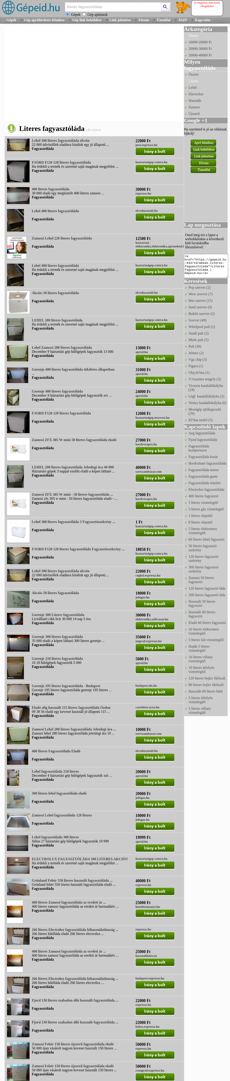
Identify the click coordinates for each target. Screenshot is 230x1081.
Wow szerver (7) (200, 294)
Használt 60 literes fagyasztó (202, 614)
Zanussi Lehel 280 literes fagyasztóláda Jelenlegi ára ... (74, 729)
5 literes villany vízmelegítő (200, 710)
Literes (193, 81)
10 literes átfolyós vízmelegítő (201, 670)
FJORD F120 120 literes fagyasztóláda (61, 162)
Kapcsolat (202, 20)
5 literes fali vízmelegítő (206, 640)
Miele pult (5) (199, 340)
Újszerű (194, 114)
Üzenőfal (163, 20)
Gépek (11, 20)
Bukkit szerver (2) (202, 314)
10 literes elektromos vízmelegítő (204, 631)
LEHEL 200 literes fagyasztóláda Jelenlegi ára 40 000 (73, 467)
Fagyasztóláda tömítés (205, 483)
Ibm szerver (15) (201, 300)
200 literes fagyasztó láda (207, 595)
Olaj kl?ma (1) (199, 372)
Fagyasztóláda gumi (203, 476)
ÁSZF (182, 20)
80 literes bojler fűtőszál (206, 685)
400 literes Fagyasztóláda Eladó (56, 751)
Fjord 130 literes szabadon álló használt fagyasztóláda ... (75, 1000)
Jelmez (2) (196, 353)
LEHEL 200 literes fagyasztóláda (57, 320)
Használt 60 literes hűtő (206, 691)
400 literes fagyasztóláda (50, 189)
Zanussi (194, 107)
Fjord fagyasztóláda (203, 440)
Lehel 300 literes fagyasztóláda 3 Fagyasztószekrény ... (73, 522)
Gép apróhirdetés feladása (44, 20)
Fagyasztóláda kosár (203, 457)
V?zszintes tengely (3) (205, 379)
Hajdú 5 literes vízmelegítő (199, 648)
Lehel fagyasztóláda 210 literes (55, 771)
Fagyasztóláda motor (204, 470)
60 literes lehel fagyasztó (207, 539)
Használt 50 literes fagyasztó (202, 603)
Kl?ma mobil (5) (201, 420)
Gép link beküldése (87, 20)
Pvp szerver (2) (200, 287)
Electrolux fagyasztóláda (206, 489)
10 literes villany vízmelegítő (201, 659)
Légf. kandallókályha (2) (206, 396)
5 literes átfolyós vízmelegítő (201, 700)
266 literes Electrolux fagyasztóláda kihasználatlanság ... (75, 930)
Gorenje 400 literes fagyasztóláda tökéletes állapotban (73, 369)
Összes (193, 35)
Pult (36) (195, 346)
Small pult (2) (199, 333)
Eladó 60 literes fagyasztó (207, 623)
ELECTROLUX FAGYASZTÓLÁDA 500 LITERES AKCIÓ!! (80, 859)
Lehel (193, 87)
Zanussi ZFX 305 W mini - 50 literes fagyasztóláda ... (72, 494)
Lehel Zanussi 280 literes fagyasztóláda (62, 347)
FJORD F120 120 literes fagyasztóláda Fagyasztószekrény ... (78, 549)
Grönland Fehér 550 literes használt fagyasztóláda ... (72, 880)
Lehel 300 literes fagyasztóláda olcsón (61, 140)
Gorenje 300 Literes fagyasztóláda (58, 615)
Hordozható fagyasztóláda (207, 463)
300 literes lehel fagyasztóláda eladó (59, 793)
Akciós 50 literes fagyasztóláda (55, 293)
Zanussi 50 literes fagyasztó (201, 580)
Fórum (143, 20)
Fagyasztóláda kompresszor (199, 448)
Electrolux (196, 94)
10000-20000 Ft (200, 42)
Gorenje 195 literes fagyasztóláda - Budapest (66, 686)
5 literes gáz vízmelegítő (206, 509)
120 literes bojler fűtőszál (207, 678)
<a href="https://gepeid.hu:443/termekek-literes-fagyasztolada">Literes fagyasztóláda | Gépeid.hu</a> (206, 266)
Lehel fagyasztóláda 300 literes (55, 837)
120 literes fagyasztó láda (207, 588)
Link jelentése (120, 20)
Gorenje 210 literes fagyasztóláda (57, 658)
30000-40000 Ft (200, 55)
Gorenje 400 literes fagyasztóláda (57, 391)
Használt (195, 100)
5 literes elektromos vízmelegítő (203, 531)
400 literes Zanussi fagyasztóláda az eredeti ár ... (69, 902)
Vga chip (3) (198, 359)
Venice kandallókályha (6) (207, 403)
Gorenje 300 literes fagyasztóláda (57, 637)
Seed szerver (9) (200, 307)
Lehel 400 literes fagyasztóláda (55, 211)
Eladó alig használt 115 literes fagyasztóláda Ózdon (71, 707)
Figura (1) (196, 366)
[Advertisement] (47, 73)
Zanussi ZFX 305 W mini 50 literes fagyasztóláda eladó (74, 440)
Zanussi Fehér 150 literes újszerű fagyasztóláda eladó (73, 1044)
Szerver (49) (198, 320)
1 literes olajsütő (200, 516)
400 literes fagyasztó (203, 496)
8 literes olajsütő (200, 522)
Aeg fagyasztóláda (202, 433)
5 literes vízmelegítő (203, 502)
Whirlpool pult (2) (202, 327)
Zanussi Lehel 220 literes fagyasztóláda (62, 238)
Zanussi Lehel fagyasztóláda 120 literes (62, 815)
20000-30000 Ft (200, 49)
